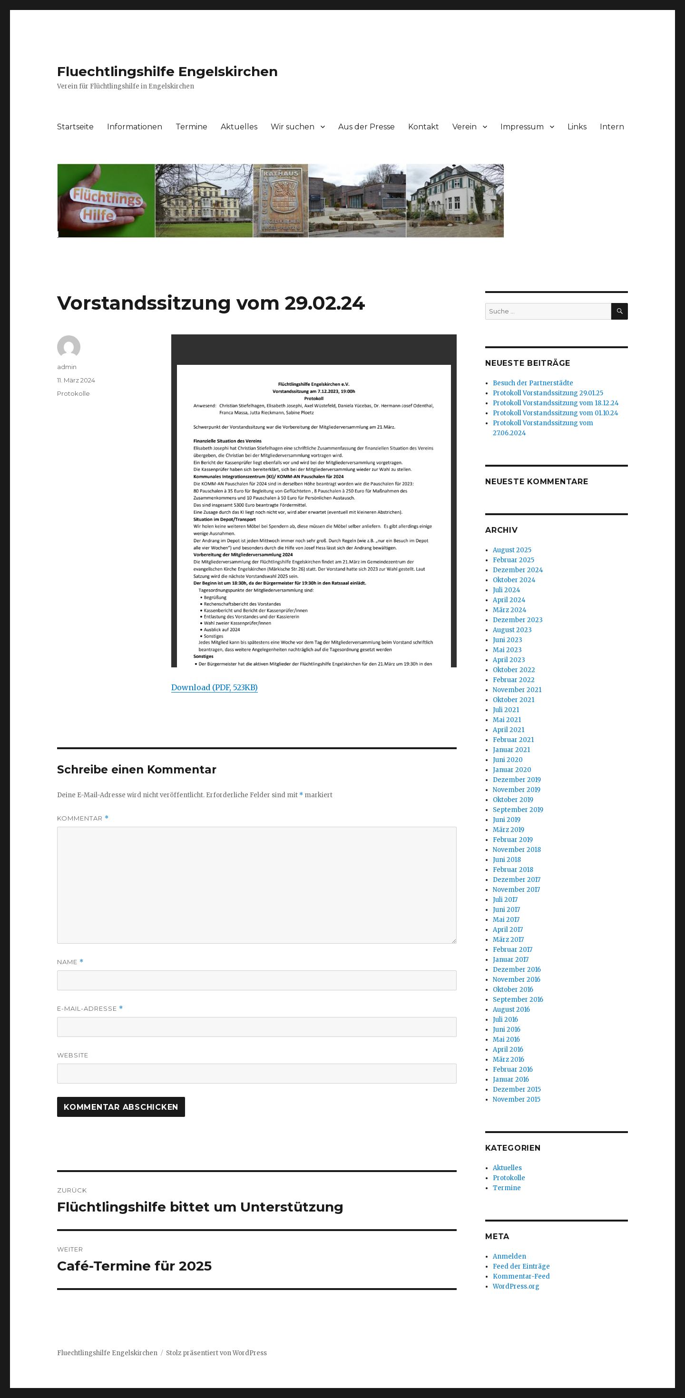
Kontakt (423, 126)
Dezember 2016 (517, 970)
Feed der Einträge (521, 1266)
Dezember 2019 (517, 780)
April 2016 (508, 1050)
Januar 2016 (511, 1079)
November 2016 (516, 980)
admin (67, 367)
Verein (464, 126)
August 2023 (512, 630)
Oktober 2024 (514, 580)
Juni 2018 (507, 860)
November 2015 (516, 1099)
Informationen (134, 126)
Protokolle (73, 393)
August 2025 (512, 550)
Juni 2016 (506, 1030)
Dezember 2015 (517, 1089)
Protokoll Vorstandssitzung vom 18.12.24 (556, 403)
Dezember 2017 (516, 880)
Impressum (522, 126)
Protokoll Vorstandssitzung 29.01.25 (548, 393)
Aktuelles (239, 126)
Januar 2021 (511, 750)
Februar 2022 (514, 680)
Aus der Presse (366, 126)
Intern (612, 126)
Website (72, 1055)
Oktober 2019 (513, 800)
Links (577, 126)
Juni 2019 (506, 820)
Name (70, 962)
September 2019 (518, 810)
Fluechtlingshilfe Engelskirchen (167, 71)
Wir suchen (292, 126)
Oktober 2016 (513, 990)
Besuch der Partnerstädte (533, 383)
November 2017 (516, 890)
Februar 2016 (513, 1070)
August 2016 (511, 1010)
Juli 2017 (505, 900)
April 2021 (508, 730)
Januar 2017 (510, 960)
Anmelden (509, 1256)
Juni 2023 (507, 640)
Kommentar (83, 818)
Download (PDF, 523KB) (214, 687)
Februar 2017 (512, 950)
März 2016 (508, 1060)
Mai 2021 (507, 720)
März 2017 (508, 940)
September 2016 (518, 1000)
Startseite (75, 126)
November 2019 (516, 790)
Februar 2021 (513, 740)
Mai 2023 (507, 650)
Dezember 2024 (518, 570)
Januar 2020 (512, 770)
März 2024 (510, 610)
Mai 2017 (506, 920)
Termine (191, 126)
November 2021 (517, 690)
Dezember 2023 (518, 620)
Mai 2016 (506, 1040)
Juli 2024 (506, 590)
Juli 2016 (505, 1020)
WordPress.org (516, 1286)
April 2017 (508, 930)
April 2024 (509, 600)
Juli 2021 (506, 710)
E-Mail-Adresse (90, 1009)
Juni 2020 (508, 760)
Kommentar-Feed (521, 1276)
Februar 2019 (513, 840)
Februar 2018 (513, 870)
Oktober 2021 (513, 700)
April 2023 (509, 660)
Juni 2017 (506, 910)
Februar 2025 (513, 560)
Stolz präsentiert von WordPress (216, 1353)
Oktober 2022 (514, 670)
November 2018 (517, 850)
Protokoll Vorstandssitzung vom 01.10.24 (555, 413)
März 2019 (508, 830)
